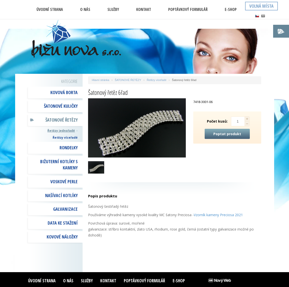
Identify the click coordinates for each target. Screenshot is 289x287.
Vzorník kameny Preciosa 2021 (218, 214)
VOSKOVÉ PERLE (64, 181)
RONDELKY (69, 148)
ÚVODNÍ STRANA (49, 9)
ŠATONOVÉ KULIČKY (61, 106)
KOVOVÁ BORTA (64, 92)
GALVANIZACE (65, 209)
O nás (85, 9)
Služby (113, 9)
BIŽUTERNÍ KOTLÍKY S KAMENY (59, 164)
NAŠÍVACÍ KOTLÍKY (61, 195)
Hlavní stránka (100, 79)
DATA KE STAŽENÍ (63, 223)
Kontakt (143, 9)
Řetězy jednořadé (61, 131)
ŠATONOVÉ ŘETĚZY (61, 120)
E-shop (231, 9)
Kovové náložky (62, 237)
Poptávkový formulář (188, 9)
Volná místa (261, 6)
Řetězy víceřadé (65, 137)
